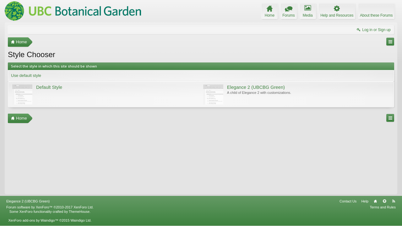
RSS (393, 201)
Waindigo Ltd (80, 220)
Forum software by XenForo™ (50, 207)
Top (384, 201)
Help (364, 201)
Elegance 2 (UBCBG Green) (28, 201)
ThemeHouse (79, 211)
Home (375, 201)
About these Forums (376, 15)
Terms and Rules (383, 207)
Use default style (26, 75)
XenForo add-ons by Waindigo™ (33, 220)
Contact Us (348, 201)
